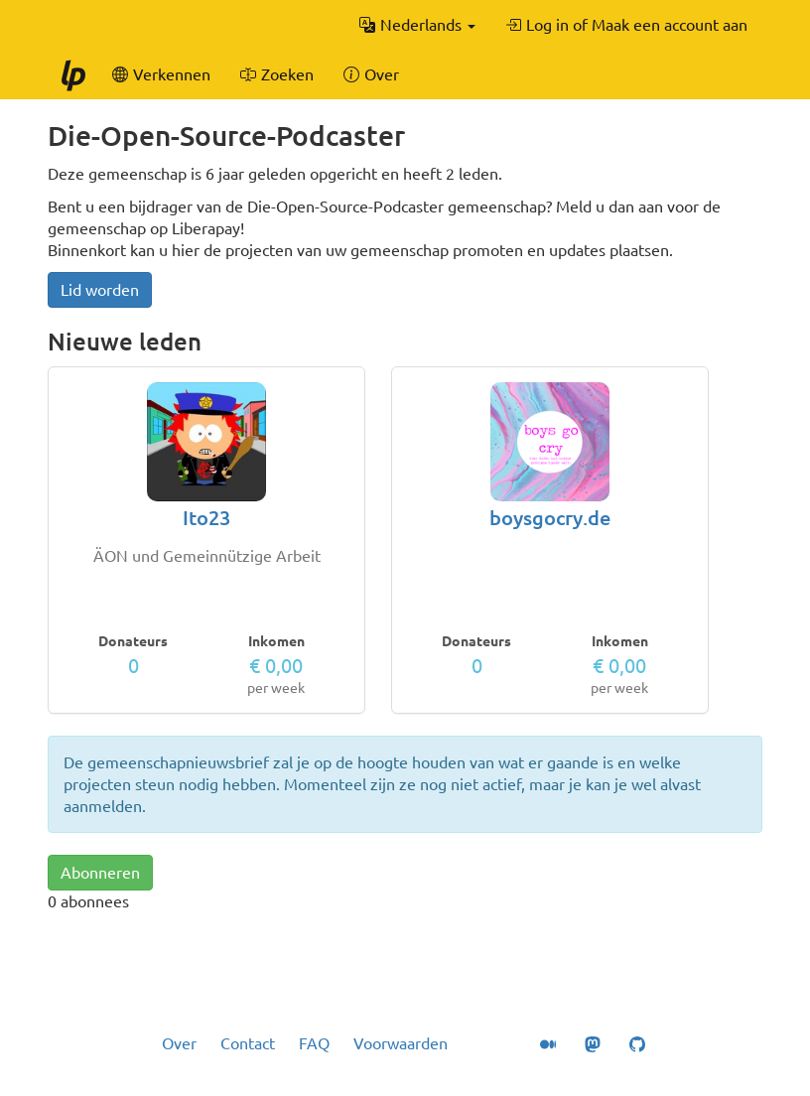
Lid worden (100, 290)
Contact (247, 1043)
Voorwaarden (400, 1043)
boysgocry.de (549, 517)
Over (179, 1043)
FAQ (314, 1043)
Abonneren (100, 873)
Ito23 (206, 517)
